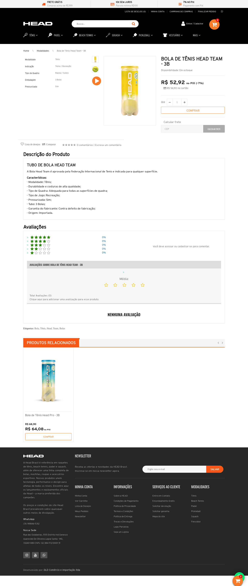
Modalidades (43, 50)
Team (55, 328)
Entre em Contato (161, 495)
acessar (169, 246)
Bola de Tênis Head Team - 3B (71, 50)
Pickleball (195, 511)
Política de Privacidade (125, 506)
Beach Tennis (197, 501)
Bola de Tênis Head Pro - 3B (42, 415)
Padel (194, 506)
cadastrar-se (185, 246)
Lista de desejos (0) (135, 11)
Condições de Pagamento (126, 501)
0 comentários (85, 145)
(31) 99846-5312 (31, 523)
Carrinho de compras (181, 11)
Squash (194, 516)
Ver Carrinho (81, 501)
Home (26, 50)
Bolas (62, 328)
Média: (124, 279)
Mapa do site (158, 516)
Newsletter (80, 516)
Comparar (51, 144)
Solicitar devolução (161, 506)
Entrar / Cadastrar (194, 23)
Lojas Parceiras (121, 526)
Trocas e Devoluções (124, 521)
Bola (36, 328)
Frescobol (195, 521)
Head (49, 328)
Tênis (42, 328)
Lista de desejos (32, 144)
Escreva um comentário (108, 145)
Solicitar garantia (160, 511)
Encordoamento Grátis (163, 501)
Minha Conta (81, 495)
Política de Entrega (123, 516)
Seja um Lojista (121, 532)
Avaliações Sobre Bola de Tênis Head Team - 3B (56, 265)
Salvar (214, 469)
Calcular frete (172, 121)
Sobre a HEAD (121, 495)
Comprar (48, 436)
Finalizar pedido (207, 11)
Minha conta (157, 11)
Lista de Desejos (83, 506)
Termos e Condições (123, 511)
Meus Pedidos (81, 511)
